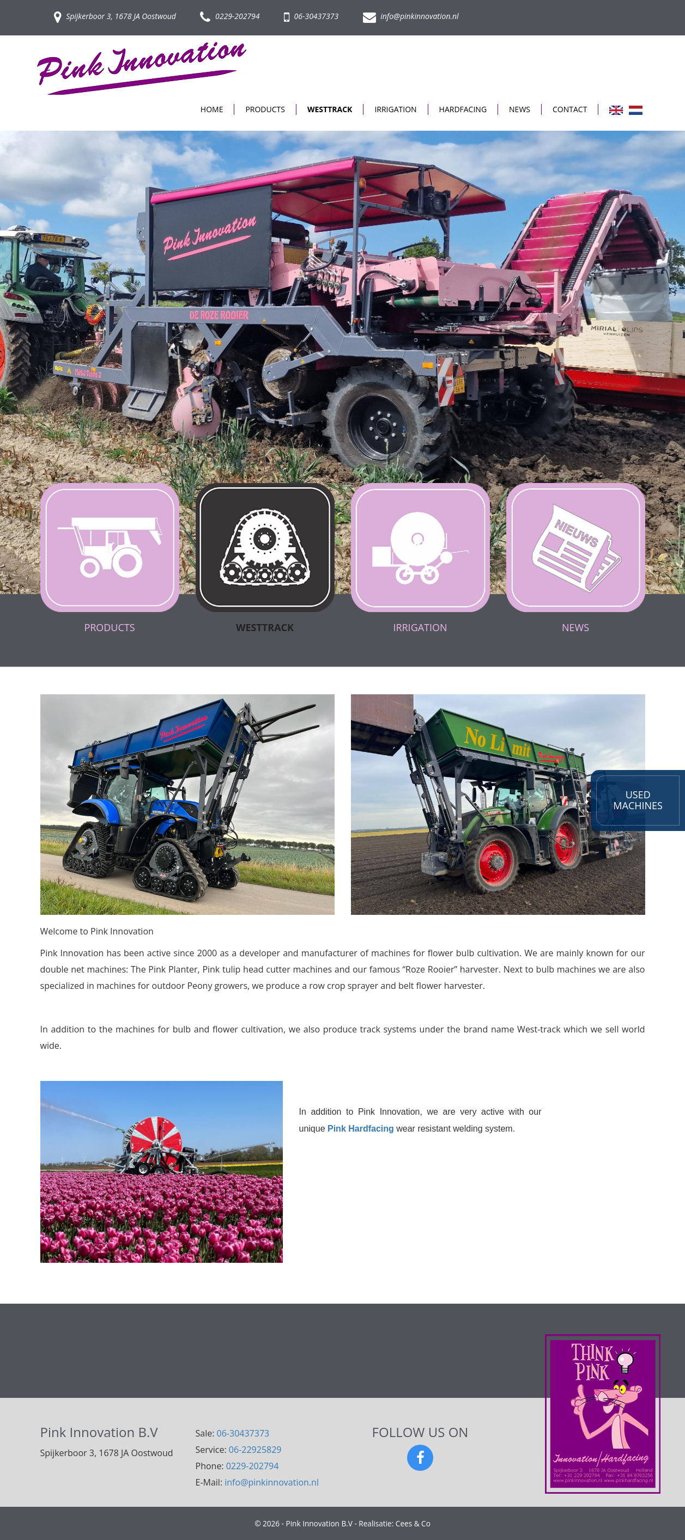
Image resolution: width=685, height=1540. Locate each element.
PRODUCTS (265, 109)
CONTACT (570, 109)
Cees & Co (413, 1523)
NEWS (519, 109)
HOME (212, 109)
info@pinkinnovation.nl (411, 16)
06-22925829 (255, 1450)
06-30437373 (311, 16)
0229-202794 (229, 16)
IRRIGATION (395, 109)
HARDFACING (463, 109)
